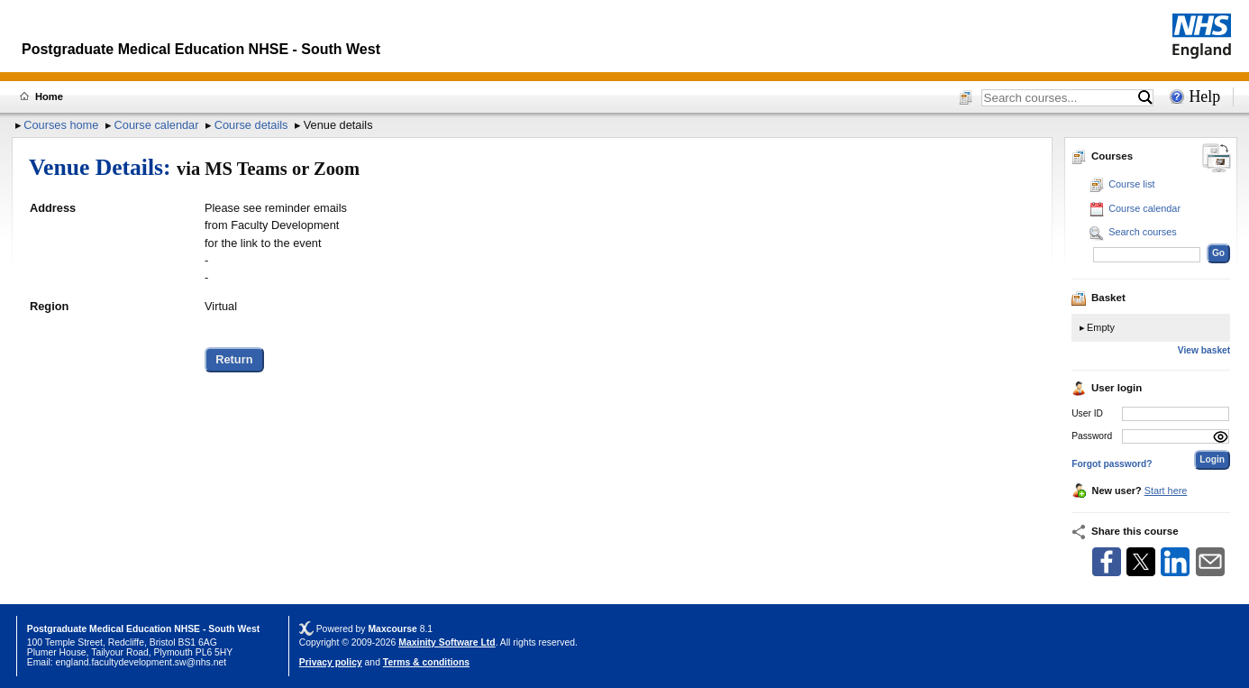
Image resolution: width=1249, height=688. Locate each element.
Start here (1166, 490)
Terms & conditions (426, 662)
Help (1204, 96)
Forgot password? (1111, 464)
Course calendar (156, 125)
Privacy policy (330, 662)
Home (49, 96)
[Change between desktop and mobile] (1216, 159)
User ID (1087, 413)
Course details (251, 125)
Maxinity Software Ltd (446, 642)
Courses (1102, 156)
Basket (1098, 297)
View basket (1204, 350)
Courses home (60, 125)
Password (1091, 436)
